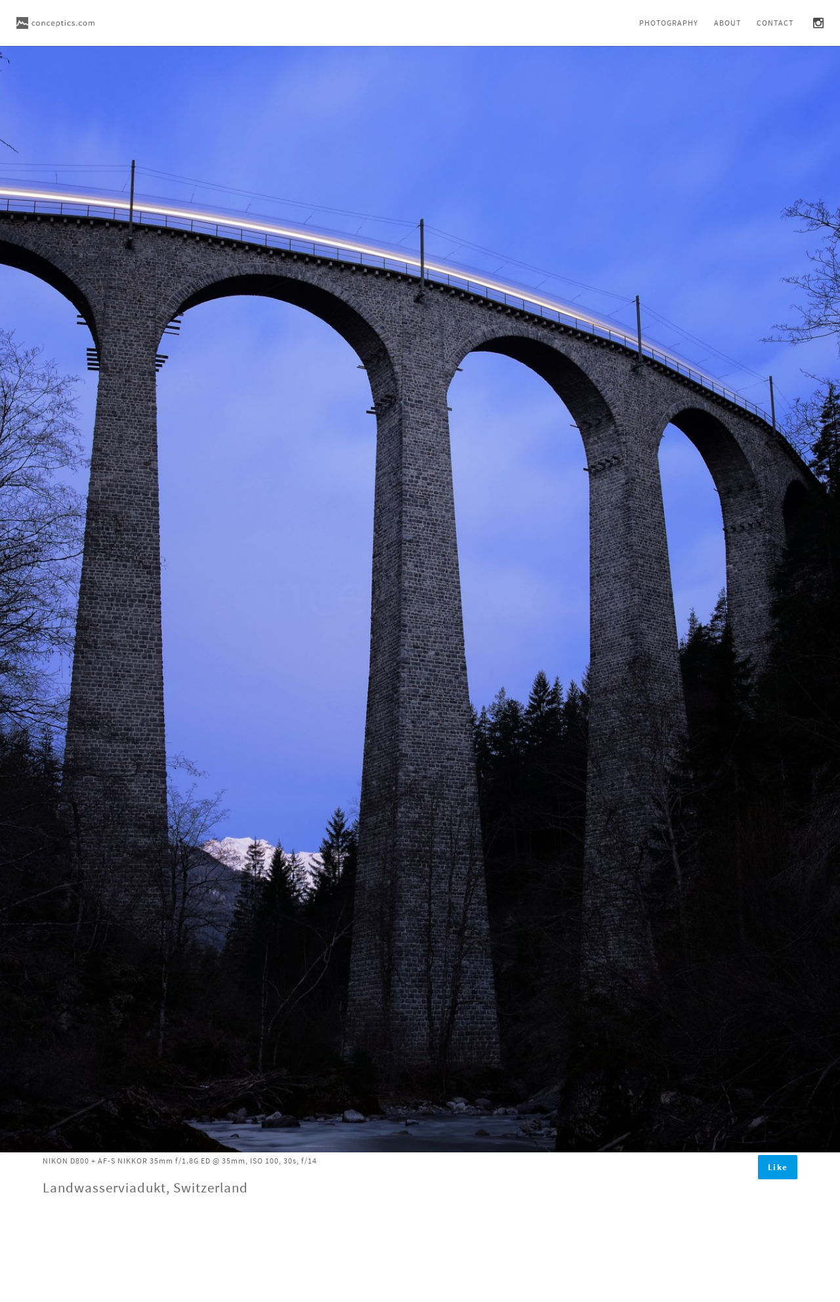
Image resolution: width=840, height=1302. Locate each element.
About (727, 23)
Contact (775, 23)
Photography (668, 23)
